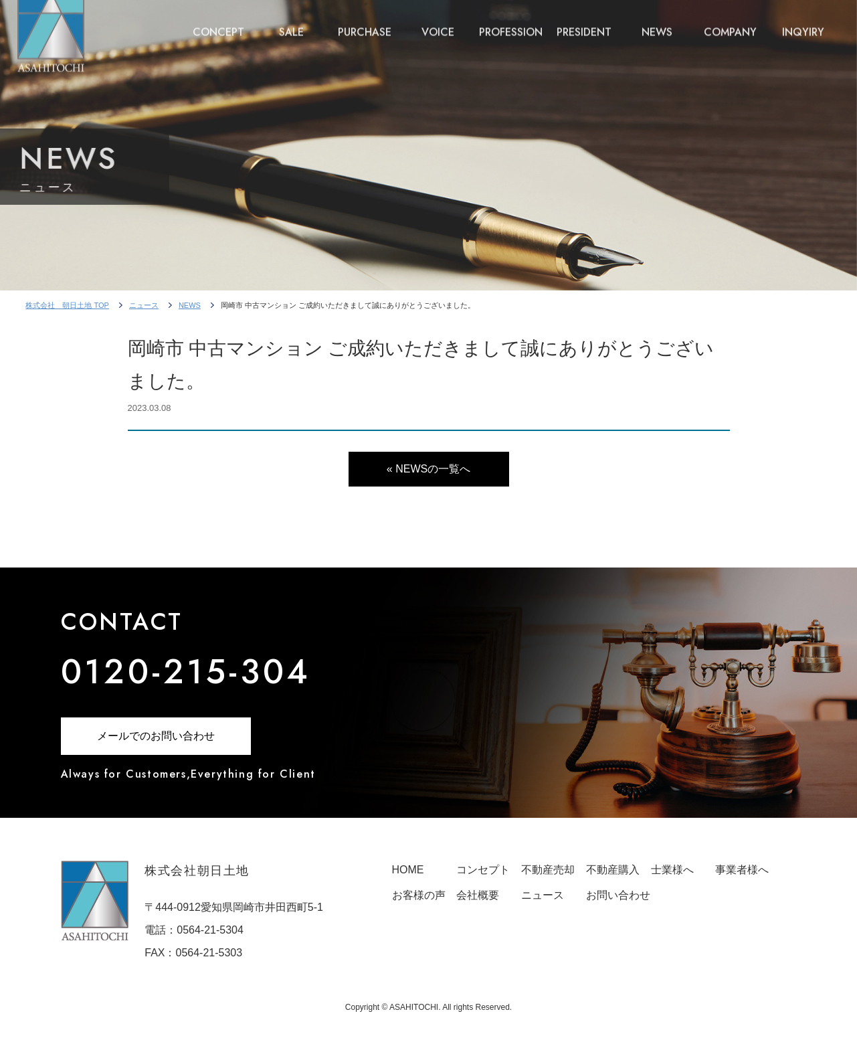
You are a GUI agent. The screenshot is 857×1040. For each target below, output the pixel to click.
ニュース (144, 305)
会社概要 (477, 895)
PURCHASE (364, 21)
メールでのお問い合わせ (156, 736)
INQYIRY (803, 21)
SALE (291, 21)
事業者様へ (742, 869)
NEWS (657, 21)
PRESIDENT (584, 21)
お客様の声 (419, 895)
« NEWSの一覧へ (428, 468)
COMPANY (730, 21)
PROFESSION (511, 21)
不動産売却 (548, 869)
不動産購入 (613, 869)
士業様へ (672, 869)
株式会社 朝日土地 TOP (66, 305)
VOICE (437, 21)
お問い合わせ (618, 895)
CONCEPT (218, 21)
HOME (408, 869)
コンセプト (483, 869)
